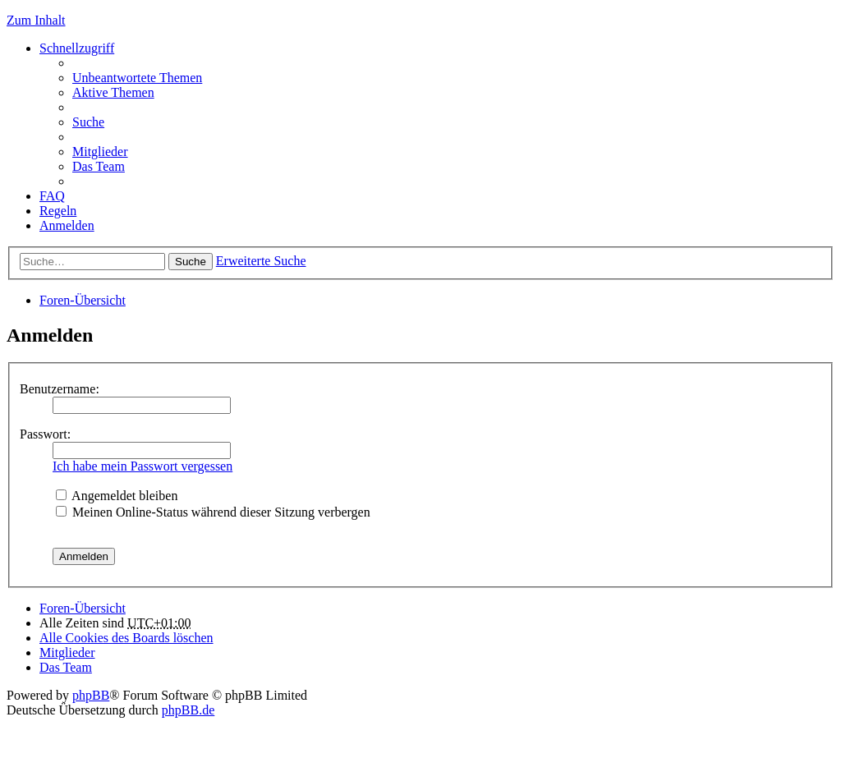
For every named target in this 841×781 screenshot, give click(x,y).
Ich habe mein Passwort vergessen (142, 466)
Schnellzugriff (76, 48)
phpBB (90, 695)
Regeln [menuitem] (57, 211)
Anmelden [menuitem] (66, 225)
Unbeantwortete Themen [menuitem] (137, 78)
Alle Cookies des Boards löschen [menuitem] (126, 638)
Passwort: (45, 434)
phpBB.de (188, 710)
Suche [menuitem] (88, 122)
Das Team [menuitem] (98, 166)
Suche (190, 261)
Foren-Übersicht (82, 300)
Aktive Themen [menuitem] (113, 92)
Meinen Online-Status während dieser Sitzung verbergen (213, 512)
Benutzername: (59, 389)
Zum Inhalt (36, 20)
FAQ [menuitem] (52, 196)
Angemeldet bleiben (116, 496)
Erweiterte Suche (261, 261)
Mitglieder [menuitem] (100, 151)
